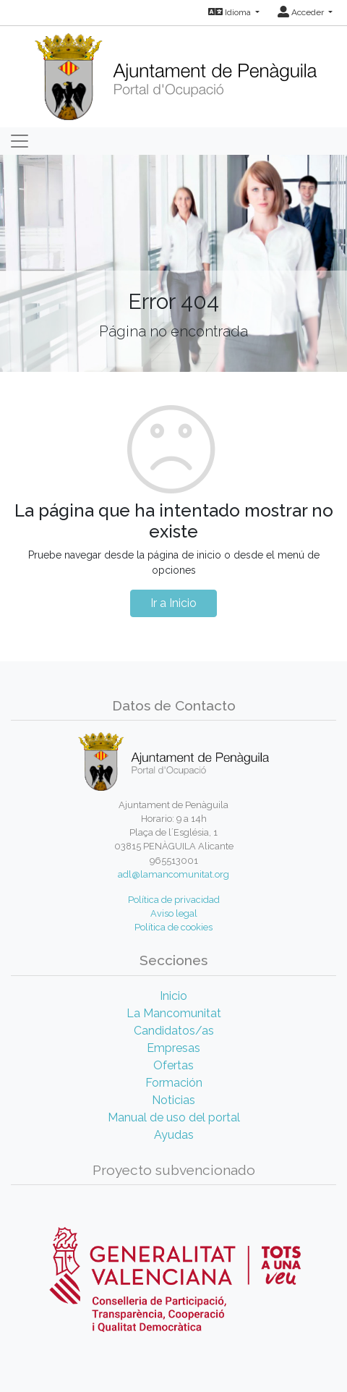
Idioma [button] (230, 12)
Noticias (173, 1100)
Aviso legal (173, 913)
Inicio (173, 996)
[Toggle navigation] (19, 141)
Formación (173, 1083)
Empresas (173, 1048)
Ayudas (174, 1135)
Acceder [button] (302, 12)
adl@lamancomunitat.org (173, 874)
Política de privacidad (174, 899)
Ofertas (173, 1065)
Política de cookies (173, 927)
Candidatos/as (174, 1030)
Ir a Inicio (173, 603)
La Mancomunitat (174, 1013)
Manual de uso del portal (174, 1117)
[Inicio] (174, 72)
